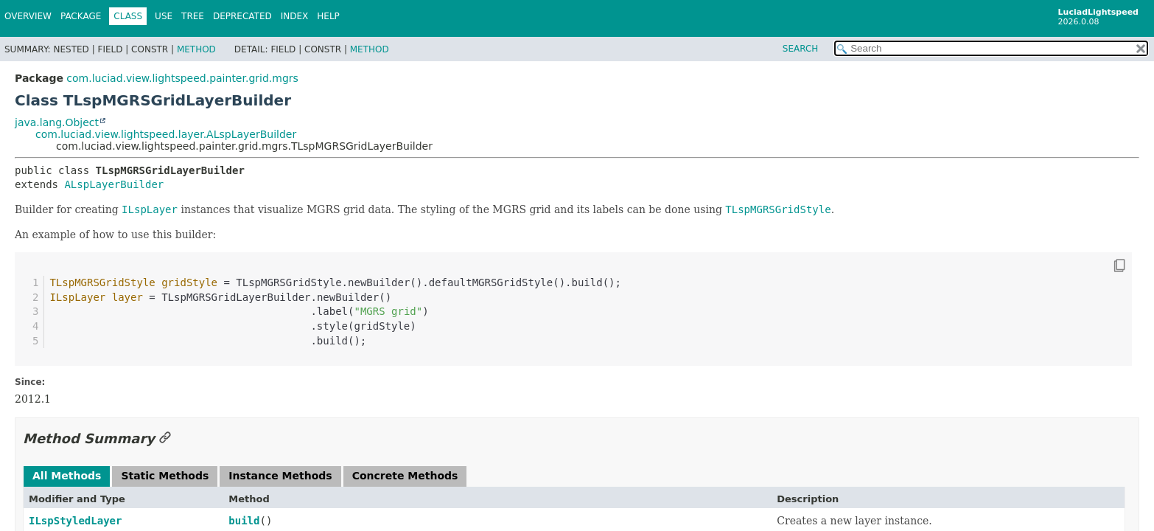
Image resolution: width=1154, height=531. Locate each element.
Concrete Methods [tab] (405, 476)
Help (328, 16)
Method (196, 49)
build (243, 521)
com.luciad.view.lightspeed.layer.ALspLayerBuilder (165, 134)
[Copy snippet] (1106, 265)
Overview (28, 16)
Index (295, 16)
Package (80, 16)
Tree (192, 16)
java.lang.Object (57, 122)
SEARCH (801, 49)
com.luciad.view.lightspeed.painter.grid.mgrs (182, 78)
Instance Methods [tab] (280, 476)
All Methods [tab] (66, 476)
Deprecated (242, 16)
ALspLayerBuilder (114, 184)
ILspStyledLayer (75, 521)
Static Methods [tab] (165, 476)
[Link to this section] (165, 438)
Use (163, 16)
